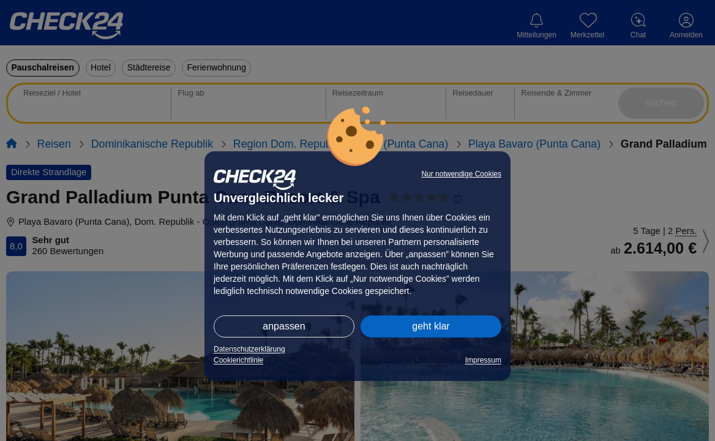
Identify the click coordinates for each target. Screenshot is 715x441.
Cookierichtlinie (238, 360)
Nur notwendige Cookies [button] (461, 174)
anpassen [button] (284, 326)
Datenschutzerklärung (249, 349)
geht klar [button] (430, 326)
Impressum (483, 360)
